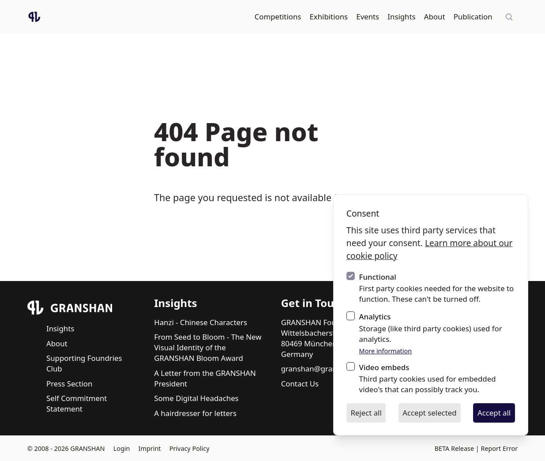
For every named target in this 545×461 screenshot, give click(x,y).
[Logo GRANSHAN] (34, 17)
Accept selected (429, 413)
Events (367, 16)
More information (385, 351)
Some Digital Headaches (196, 398)
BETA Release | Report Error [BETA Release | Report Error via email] (476, 448)
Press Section (69, 384)
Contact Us (300, 384)
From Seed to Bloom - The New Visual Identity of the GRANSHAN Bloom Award (207, 347)
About (434, 16)
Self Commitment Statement (76, 403)
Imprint (150, 448)
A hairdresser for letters (195, 413)
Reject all (365, 413)
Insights (401, 16)
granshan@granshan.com (326, 369)
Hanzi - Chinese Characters (200, 322)
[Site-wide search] (509, 17)
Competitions (278, 16)
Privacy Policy (189, 448)
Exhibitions (329, 16)
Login (121, 448)
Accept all (494, 413)
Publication (473, 16)
